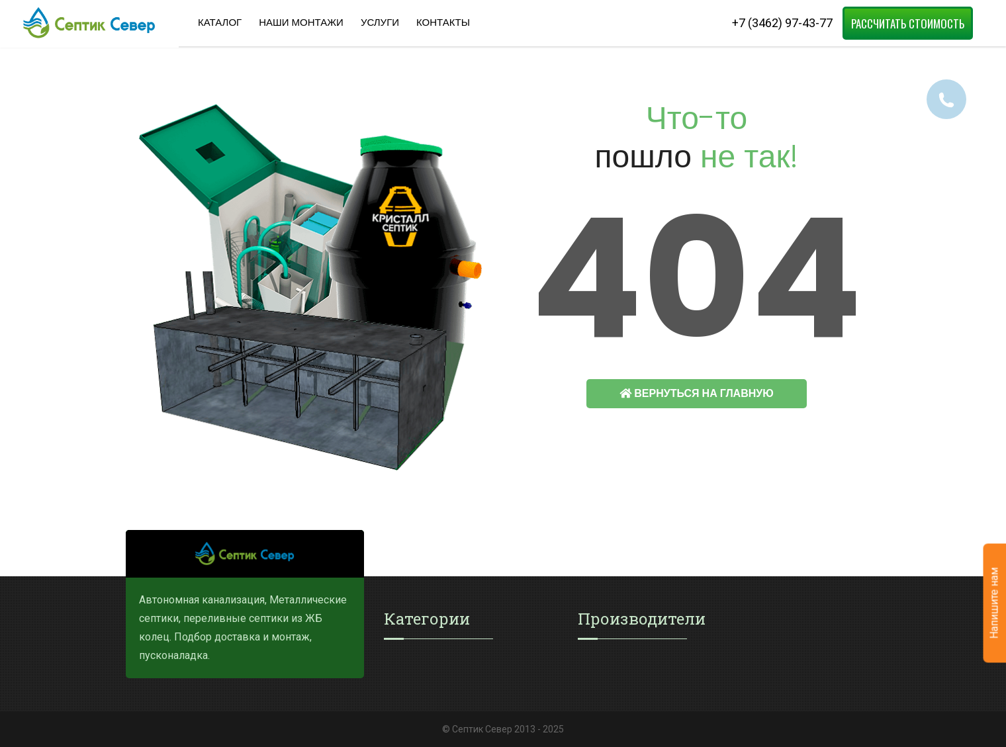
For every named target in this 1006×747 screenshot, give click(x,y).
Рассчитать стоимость (907, 23)
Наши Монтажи (301, 22)
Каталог (220, 22)
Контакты (443, 22)
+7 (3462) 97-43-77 (782, 23)
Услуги (380, 22)
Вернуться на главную (696, 393)
